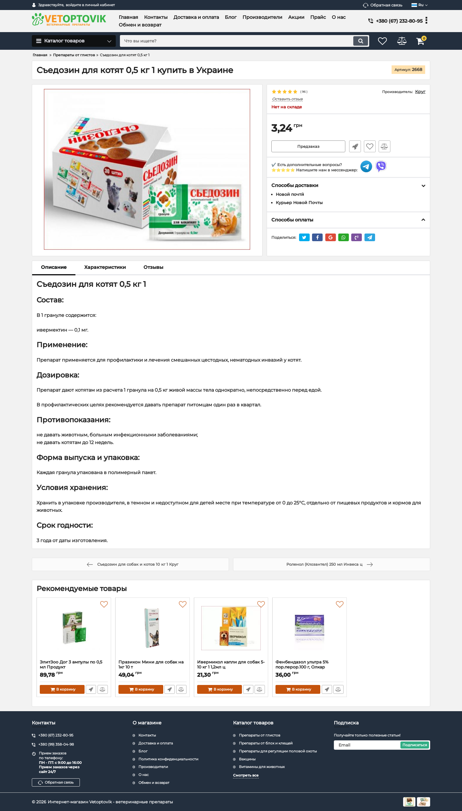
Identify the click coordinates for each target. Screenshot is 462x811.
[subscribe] (382, 745)
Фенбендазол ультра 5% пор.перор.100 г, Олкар (309, 667)
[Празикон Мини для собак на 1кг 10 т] (152, 630)
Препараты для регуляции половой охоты (278, 751)
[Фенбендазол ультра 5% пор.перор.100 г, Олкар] (309, 630)
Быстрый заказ (354, 147)
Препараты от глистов (259, 735)
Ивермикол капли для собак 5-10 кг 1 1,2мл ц (231, 667)
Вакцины (247, 759)
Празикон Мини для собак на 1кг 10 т (152, 667)
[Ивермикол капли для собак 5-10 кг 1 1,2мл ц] (231, 630)
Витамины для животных (262, 766)
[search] (242, 41)
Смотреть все (246, 775)
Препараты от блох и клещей (266, 743)
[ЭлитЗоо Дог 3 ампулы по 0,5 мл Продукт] (74, 630)
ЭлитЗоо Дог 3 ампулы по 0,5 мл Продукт (74, 667)
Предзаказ (308, 146)
